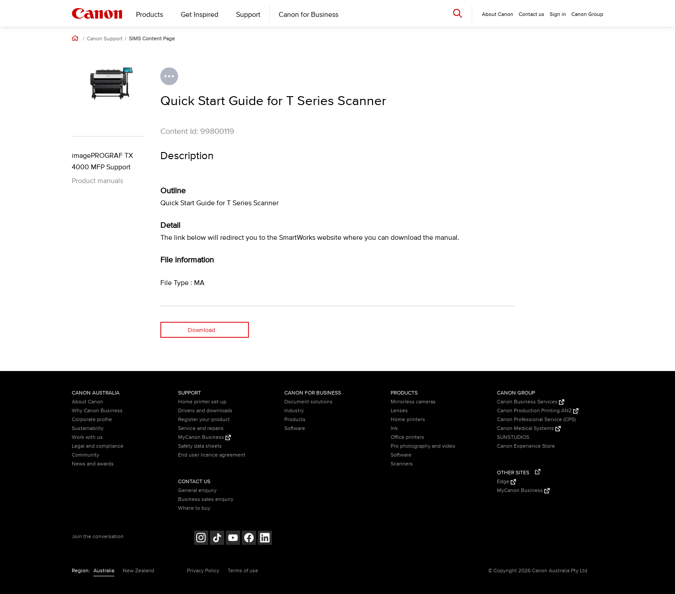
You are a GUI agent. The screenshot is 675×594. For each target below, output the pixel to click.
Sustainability (88, 428)
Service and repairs (201, 428)
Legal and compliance (98, 446)
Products (149, 14)
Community (85, 455)
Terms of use (243, 570)
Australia (103, 570)
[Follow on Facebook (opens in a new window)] (249, 539)
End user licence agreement (211, 455)
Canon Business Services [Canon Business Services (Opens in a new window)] (530, 402)
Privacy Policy (203, 570)
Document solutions (308, 402)
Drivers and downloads (205, 410)
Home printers (408, 419)
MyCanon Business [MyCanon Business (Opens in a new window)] (204, 437)
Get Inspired (199, 14)
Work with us (87, 437)
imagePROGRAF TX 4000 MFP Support (102, 161)
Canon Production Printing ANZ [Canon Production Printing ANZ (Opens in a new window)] (537, 410)
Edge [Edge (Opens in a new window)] (506, 481)
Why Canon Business (97, 410)
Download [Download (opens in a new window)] (201, 330)
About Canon (87, 402)
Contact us (531, 14)
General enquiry (197, 490)
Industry (294, 410)
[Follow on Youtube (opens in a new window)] (233, 539)
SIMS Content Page (152, 39)
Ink (394, 428)
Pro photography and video (423, 446)
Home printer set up (202, 402)
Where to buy (194, 508)
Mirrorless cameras (413, 402)
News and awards (93, 464)
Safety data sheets (200, 446)
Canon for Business (308, 14)
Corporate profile (92, 419)
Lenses (399, 410)
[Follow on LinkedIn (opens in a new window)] (265, 539)
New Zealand (138, 570)
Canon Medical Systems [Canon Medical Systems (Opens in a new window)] (529, 428)
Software (294, 428)
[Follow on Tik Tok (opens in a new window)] (217, 539)
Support (248, 14)
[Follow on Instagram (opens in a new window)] (201, 539)
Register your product (204, 419)
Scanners (402, 464)
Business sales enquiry (205, 499)
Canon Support (105, 39)
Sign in (558, 14)
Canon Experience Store (526, 446)
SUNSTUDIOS (513, 437)
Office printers (407, 437)
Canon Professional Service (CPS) (536, 419)
